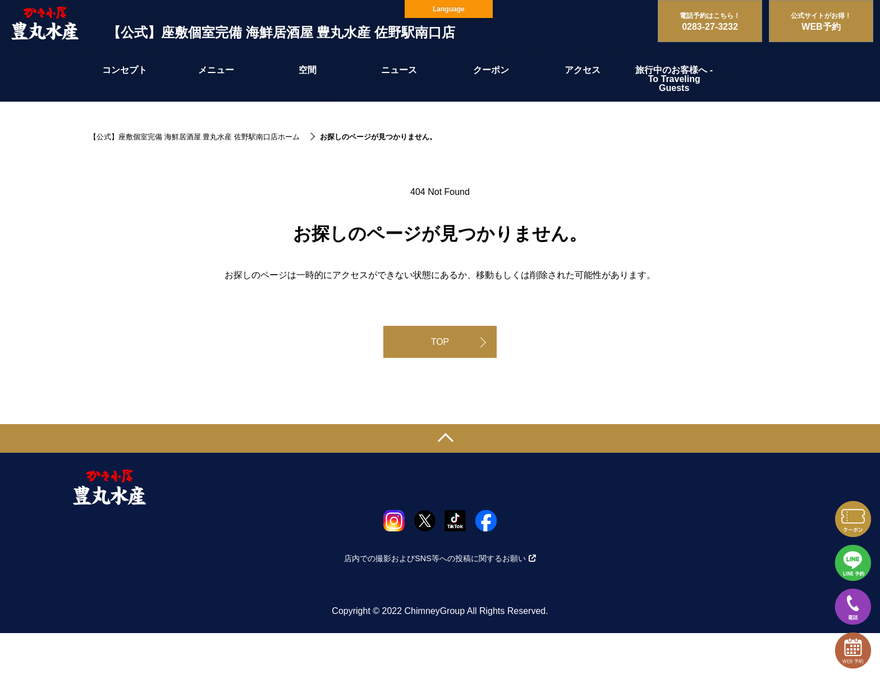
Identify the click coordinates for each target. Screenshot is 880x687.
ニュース (399, 70)
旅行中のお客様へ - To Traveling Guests (674, 79)
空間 (308, 70)
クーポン (491, 70)
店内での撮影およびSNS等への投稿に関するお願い (440, 558)
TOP (440, 342)
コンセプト (124, 70)
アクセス (583, 70)
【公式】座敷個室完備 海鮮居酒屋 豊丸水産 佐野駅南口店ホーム (194, 137)
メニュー (216, 70)
